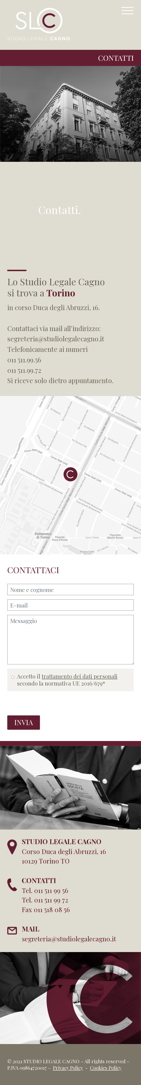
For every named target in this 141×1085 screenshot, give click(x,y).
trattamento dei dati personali (79, 676)
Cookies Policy (105, 1067)
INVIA (23, 722)
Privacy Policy (68, 1067)
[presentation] (38, 703)
